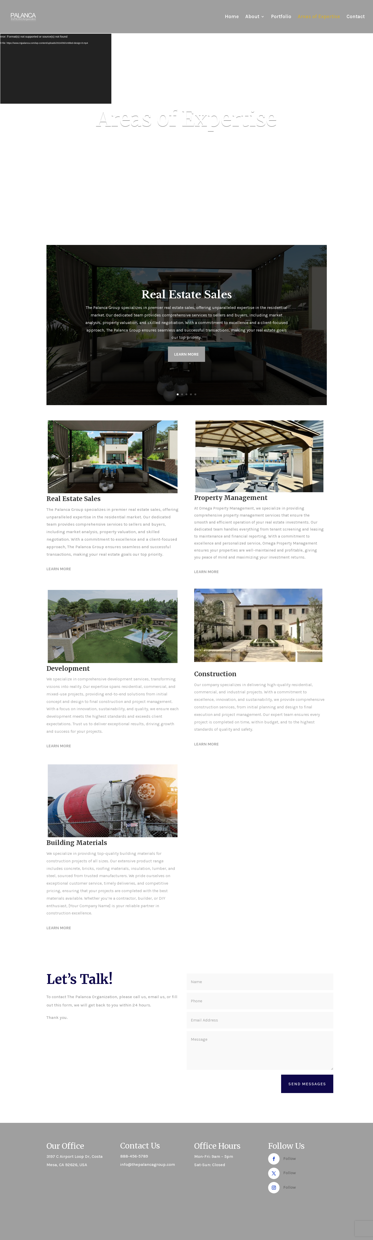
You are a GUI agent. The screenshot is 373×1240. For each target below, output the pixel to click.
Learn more (186, 354)
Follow (289, 1158)
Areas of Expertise (319, 17)
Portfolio (281, 17)
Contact (356, 17)
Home (232, 17)
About (252, 17)
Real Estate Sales (186, 294)
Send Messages (307, 1083)
